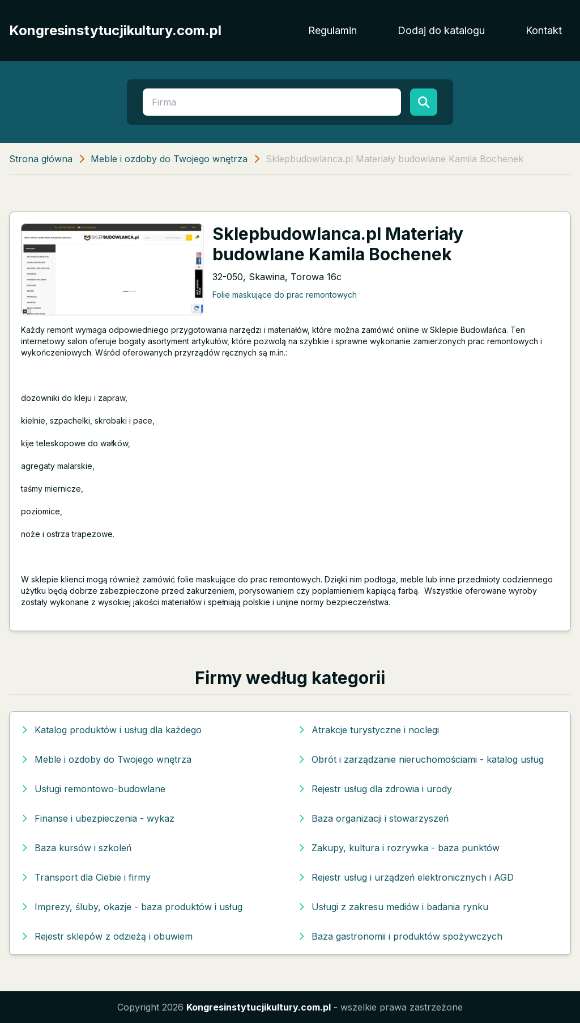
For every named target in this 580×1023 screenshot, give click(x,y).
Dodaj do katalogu (441, 30)
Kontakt (544, 30)
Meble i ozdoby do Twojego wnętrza (169, 158)
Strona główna (40, 158)
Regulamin (332, 30)
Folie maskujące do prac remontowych (284, 294)
